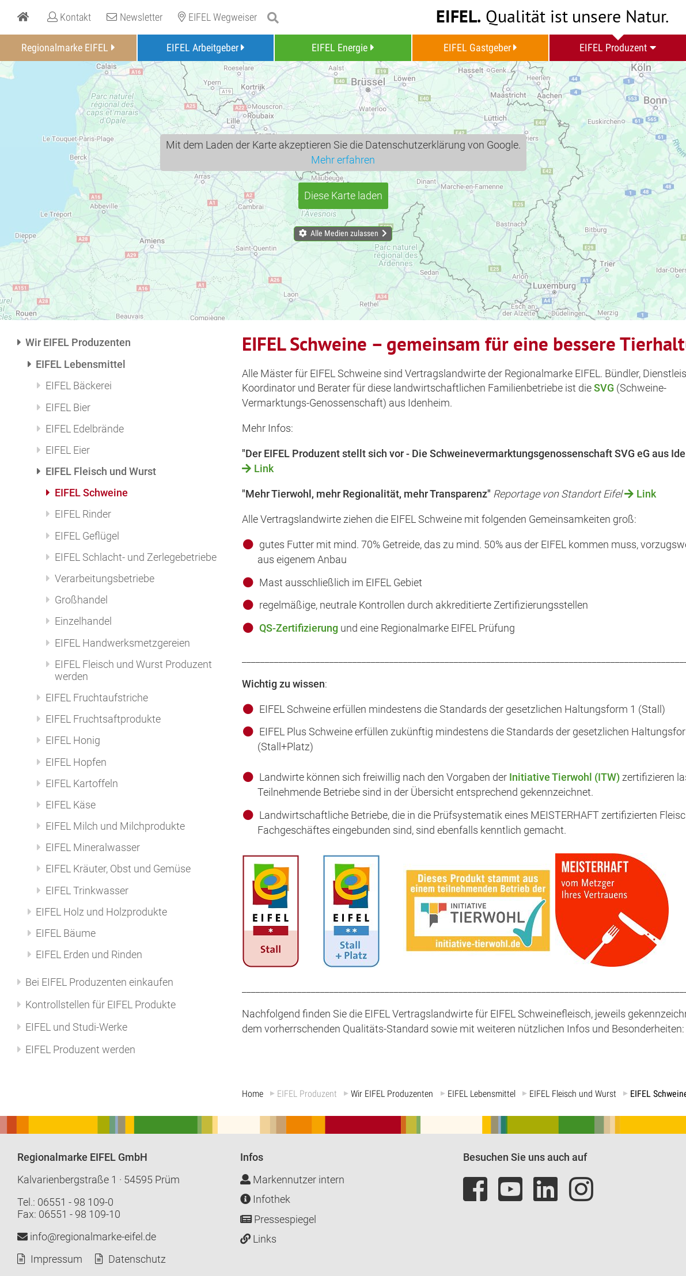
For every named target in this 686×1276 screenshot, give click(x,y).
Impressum (56, 1259)
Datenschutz (137, 1259)
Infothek (265, 1199)
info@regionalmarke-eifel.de (86, 1237)
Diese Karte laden (343, 195)
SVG (605, 388)
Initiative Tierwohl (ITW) (564, 777)
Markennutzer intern (292, 1180)
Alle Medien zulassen (344, 233)
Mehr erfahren (343, 160)
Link (264, 468)
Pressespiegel (278, 1219)
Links (258, 1239)
